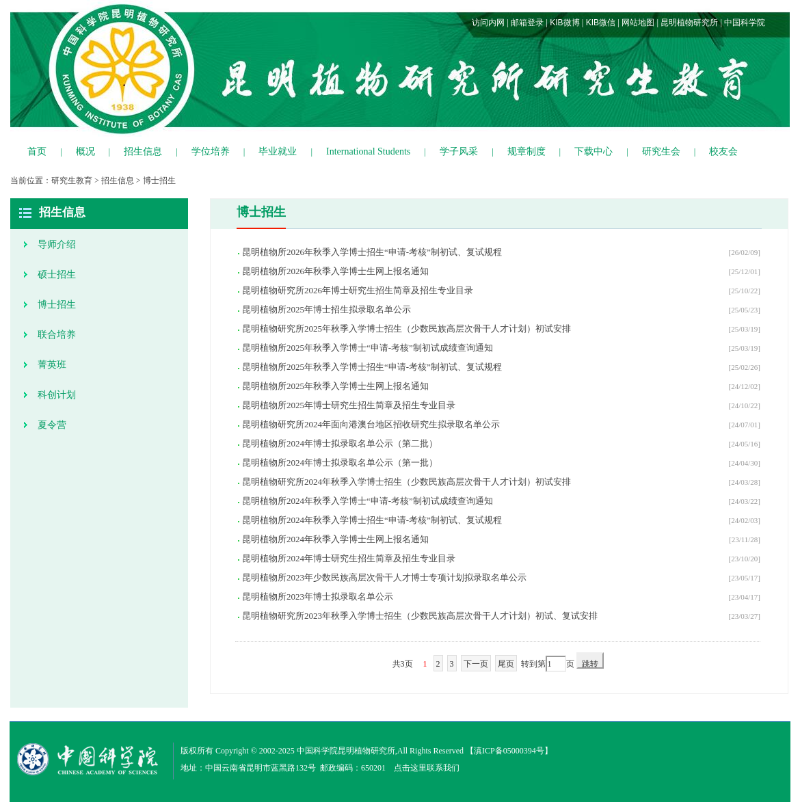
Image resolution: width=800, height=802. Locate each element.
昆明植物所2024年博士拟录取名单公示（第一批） (340, 462)
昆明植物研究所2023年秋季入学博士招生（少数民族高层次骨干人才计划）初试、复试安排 (420, 616)
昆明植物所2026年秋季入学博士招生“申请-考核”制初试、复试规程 (372, 252)
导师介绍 (57, 244)
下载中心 (593, 151)
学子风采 (459, 151)
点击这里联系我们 (426, 768)
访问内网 (488, 22)
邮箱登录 (527, 22)
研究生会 (661, 151)
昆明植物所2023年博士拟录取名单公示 (317, 596)
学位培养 (210, 151)
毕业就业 (277, 151)
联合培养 (57, 335)
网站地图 (638, 22)
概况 (85, 151)
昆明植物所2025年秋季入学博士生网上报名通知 (335, 386)
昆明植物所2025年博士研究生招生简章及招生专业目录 (348, 405)
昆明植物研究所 (689, 22)
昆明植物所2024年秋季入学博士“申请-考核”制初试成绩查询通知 (367, 501)
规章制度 (526, 151)
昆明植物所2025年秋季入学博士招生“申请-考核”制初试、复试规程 (372, 367)
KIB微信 (600, 22)
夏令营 (52, 425)
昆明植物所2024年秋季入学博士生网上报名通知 (335, 539)
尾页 (506, 664)
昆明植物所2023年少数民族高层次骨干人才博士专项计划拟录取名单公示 (384, 577)
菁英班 (52, 365)
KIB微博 (564, 22)
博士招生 (159, 180)
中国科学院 (744, 22)
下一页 (476, 664)
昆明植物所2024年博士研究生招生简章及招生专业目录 (348, 558)
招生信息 (143, 151)
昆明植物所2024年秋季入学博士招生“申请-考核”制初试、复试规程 (372, 520)
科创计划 (57, 395)
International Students (368, 151)
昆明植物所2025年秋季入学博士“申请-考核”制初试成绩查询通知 (367, 348)
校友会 (723, 151)
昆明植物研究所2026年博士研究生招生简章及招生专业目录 (357, 290)
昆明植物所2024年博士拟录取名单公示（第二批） (340, 443)
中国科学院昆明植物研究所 (346, 751)
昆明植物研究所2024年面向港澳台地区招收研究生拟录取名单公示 (371, 424)
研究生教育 (71, 180)
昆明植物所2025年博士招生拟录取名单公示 (326, 309)
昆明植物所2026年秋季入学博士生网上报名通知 (335, 271)
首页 (36, 151)
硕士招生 (57, 274)
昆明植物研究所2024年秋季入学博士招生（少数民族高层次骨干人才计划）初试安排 (406, 482)
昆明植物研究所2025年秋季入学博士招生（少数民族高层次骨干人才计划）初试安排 (406, 328)
